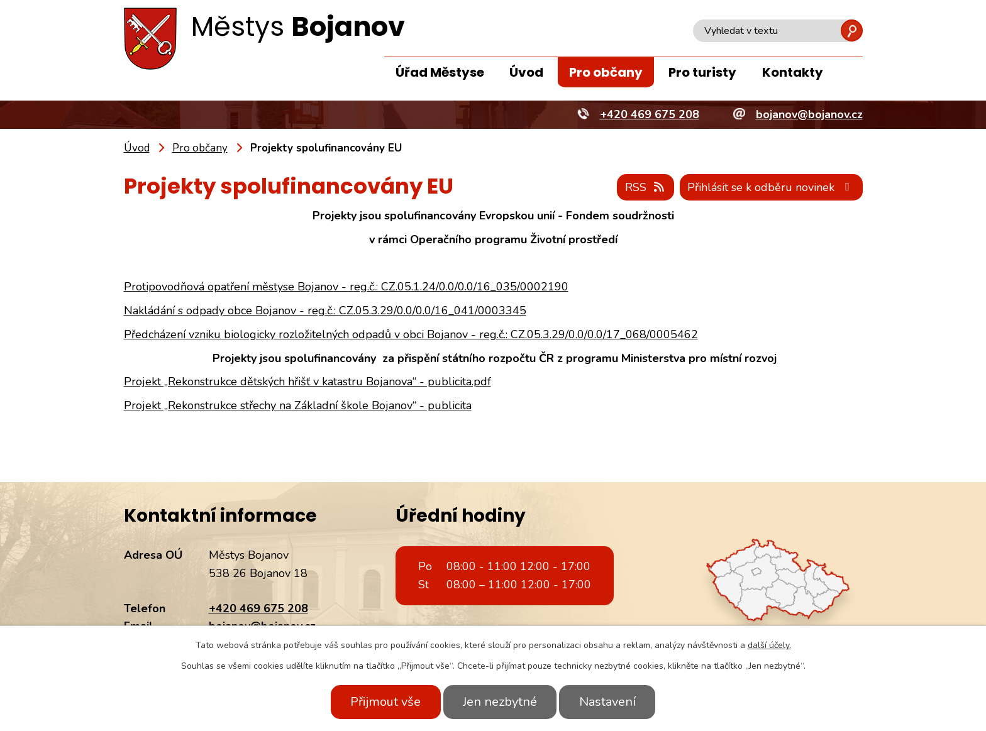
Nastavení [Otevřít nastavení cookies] (608, 701)
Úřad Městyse (440, 72)
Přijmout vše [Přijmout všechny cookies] (385, 701)
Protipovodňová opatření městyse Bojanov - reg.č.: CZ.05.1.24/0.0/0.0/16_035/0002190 (346, 286)
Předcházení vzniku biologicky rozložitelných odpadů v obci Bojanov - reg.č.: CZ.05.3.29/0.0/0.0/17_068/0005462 (411, 334)
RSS (645, 187)
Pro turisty (702, 72)
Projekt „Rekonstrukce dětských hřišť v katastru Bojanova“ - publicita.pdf (307, 382)
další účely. (769, 645)
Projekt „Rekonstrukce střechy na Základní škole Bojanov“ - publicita (298, 405)
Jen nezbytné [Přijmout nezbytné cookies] (500, 701)
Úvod (526, 72)
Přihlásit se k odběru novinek (771, 187)
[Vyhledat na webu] (778, 30)
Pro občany (606, 72)
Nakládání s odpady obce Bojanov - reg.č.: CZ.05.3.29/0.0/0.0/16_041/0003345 (325, 310)
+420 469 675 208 (258, 608)
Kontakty (792, 72)
